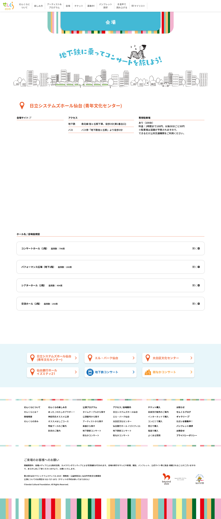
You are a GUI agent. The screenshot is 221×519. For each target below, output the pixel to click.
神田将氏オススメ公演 (58, 416)
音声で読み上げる (121, 6)
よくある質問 (154, 435)
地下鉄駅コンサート (92, 430)
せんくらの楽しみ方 (57, 407)
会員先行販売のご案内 (158, 411)
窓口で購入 (153, 425)
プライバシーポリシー (186, 435)
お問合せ (180, 430)
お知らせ (180, 407)
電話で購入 (153, 430)
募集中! (91, 5)
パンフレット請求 (105, 6)
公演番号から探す (91, 416)
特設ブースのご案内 (57, 425)
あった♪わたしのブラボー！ (61, 411)
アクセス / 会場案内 (122, 407)
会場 (68, 5)
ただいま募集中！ (184, 421)
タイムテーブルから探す (94, 411)
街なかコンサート (91, 435)
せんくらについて (24, 6)
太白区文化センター (122, 421)
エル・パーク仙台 (121, 416)
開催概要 (28, 416)
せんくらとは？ (31, 411)
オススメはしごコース (58, 421)
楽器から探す (89, 425)
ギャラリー (182, 416)
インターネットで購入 (158, 416)
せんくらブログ (183, 411)
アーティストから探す (93, 421)
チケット (78, 5)
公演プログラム (90, 407)
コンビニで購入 (155, 421)
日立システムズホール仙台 (125, 411)
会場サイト (22, 117)
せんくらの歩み (31, 421)
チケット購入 (154, 407)
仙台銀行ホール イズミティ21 (126, 425)
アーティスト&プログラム (54, 6)
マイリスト (138, 5)
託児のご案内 (54, 430)
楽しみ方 (38, 5)
